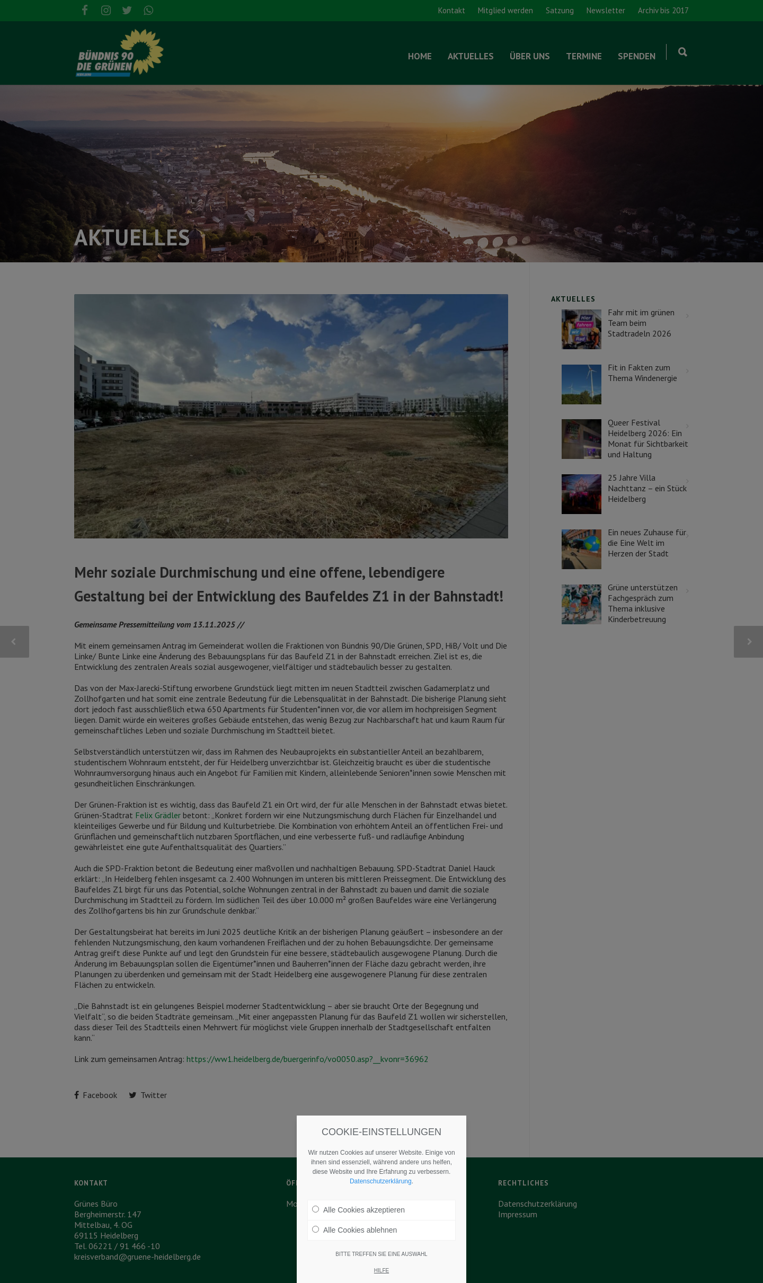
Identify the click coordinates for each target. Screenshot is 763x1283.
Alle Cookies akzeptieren (358, 1210)
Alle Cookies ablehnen (354, 1230)
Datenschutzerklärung (381, 1181)
